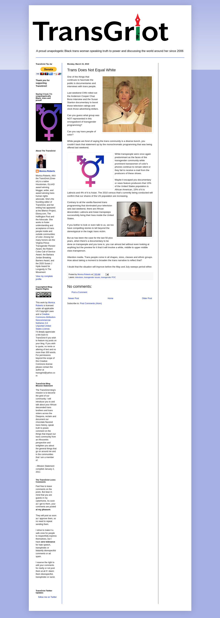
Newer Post (73, 298)
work (42, 302)
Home (110, 298)
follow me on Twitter (47, 597)
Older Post (147, 298)
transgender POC (108, 277)
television (79, 277)
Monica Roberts (47, 171)
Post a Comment (79, 292)
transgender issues (92, 277)
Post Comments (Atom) (91, 303)
